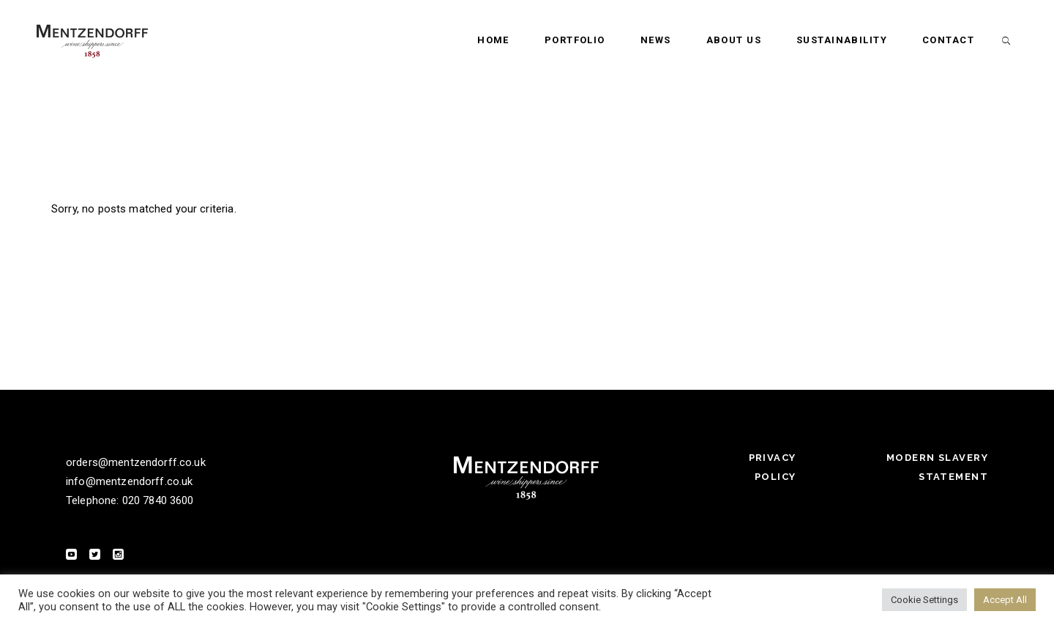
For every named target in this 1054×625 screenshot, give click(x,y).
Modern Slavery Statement (937, 467)
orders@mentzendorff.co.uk (136, 462)
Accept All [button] (1005, 599)
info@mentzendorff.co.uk (129, 481)
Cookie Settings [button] (924, 599)
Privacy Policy (772, 467)
